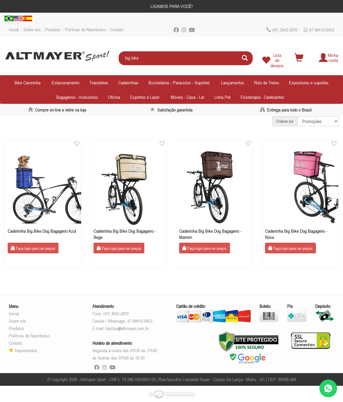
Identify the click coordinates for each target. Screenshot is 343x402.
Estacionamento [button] (65, 82)
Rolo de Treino (266, 82)
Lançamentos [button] (232, 82)
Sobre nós (32, 29)
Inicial (14, 29)
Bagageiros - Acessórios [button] (77, 97)
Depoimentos (23, 350)
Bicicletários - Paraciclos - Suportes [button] (179, 82)
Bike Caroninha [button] (27, 82)
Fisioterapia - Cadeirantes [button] (262, 97)
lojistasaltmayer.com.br (127, 328)
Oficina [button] (114, 97)
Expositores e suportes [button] (309, 82)
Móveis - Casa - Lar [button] (187, 97)
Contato (116, 29)
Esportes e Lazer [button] (144, 97)
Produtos (53, 29)
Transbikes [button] (98, 82)
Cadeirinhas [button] (128, 82)
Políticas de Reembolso (85, 29)
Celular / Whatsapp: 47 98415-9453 (122, 321)
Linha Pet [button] (222, 97)
